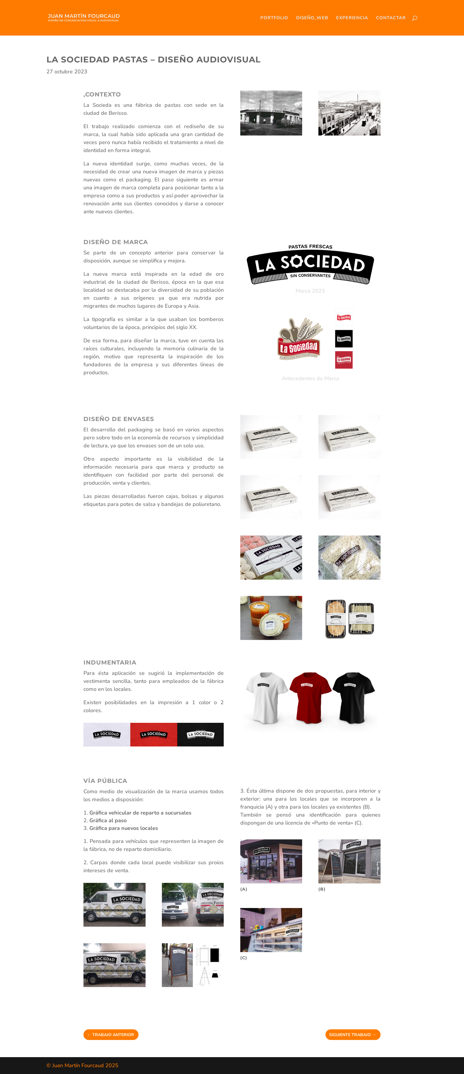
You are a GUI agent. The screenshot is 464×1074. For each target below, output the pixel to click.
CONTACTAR (391, 18)
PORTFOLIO (274, 18)
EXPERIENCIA (352, 18)
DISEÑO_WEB (312, 18)
